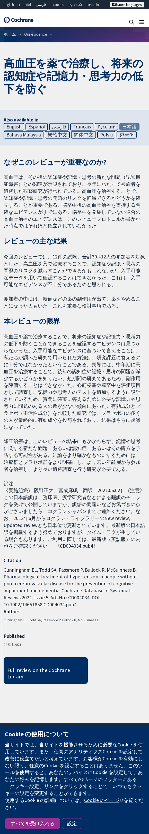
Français (57, 4)
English (9, 4)
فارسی (41, 4)
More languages (127, 4)
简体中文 (83, 135)
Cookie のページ (101, 800)
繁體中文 (57, 135)
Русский (75, 4)
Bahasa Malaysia (23, 135)
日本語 (129, 127)
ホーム (10, 34)
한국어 (126, 135)
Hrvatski (93, 4)
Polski (106, 135)
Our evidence (35, 34)
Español (25, 4)
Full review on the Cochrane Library (38, 673)
